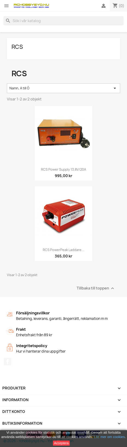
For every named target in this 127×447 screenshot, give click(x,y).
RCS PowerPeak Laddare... (63, 250)
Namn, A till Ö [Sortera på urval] (63, 88)
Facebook (7, 361)
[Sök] (63, 20)
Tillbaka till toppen (96, 288)
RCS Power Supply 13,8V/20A (63, 169)
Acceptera (61, 443)
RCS (17, 47)
